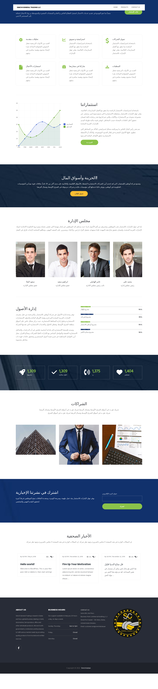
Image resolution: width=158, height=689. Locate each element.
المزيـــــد (89, 142)
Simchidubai (86, 668)
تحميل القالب (79, 194)
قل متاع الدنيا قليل (114, 564)
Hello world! (27, 564)
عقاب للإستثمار (133, 12)
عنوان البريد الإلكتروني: (109, 494)
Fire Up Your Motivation (76, 564)
